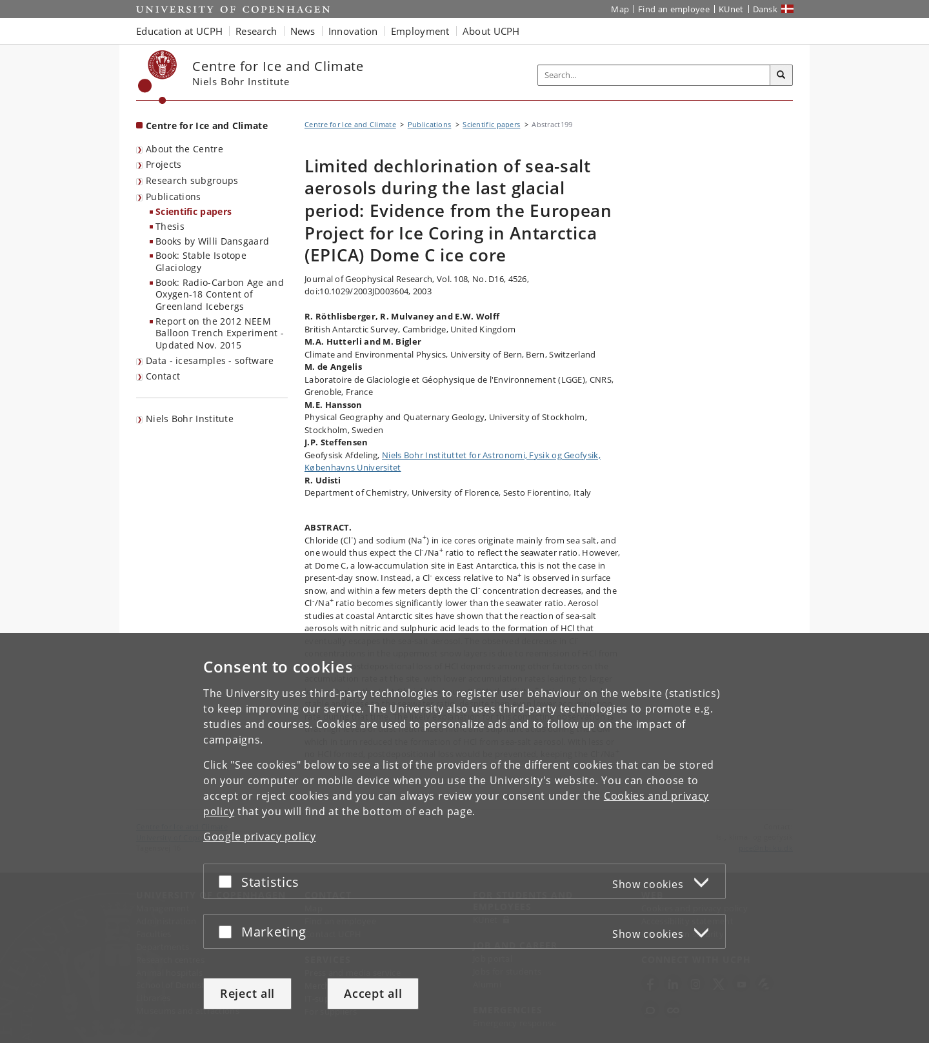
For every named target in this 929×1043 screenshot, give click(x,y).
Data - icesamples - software (210, 360)
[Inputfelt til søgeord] (654, 75)
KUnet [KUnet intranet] (731, 9)
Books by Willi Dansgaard (212, 241)
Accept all (373, 993)
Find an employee (674, 9)
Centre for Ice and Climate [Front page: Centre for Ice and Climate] (207, 125)
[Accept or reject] (228, 881)
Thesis (170, 226)
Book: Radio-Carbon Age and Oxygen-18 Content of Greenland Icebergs (219, 294)
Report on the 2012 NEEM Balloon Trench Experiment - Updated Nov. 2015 (219, 333)
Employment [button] (420, 31)
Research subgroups (192, 180)
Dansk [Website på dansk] (765, 9)
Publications (173, 196)
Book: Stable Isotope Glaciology (200, 261)
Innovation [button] (353, 31)
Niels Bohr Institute (190, 418)
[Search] (781, 75)
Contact (163, 376)
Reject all (247, 993)
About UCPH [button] (491, 31)
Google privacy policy (259, 836)
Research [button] (256, 31)
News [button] (302, 31)
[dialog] (464, 838)
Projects (163, 164)
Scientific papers (193, 211)
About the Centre (184, 149)
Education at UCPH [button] (179, 31)
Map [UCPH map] (620, 9)
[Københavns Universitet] (157, 77)
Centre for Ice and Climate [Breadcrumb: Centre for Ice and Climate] (350, 124)
